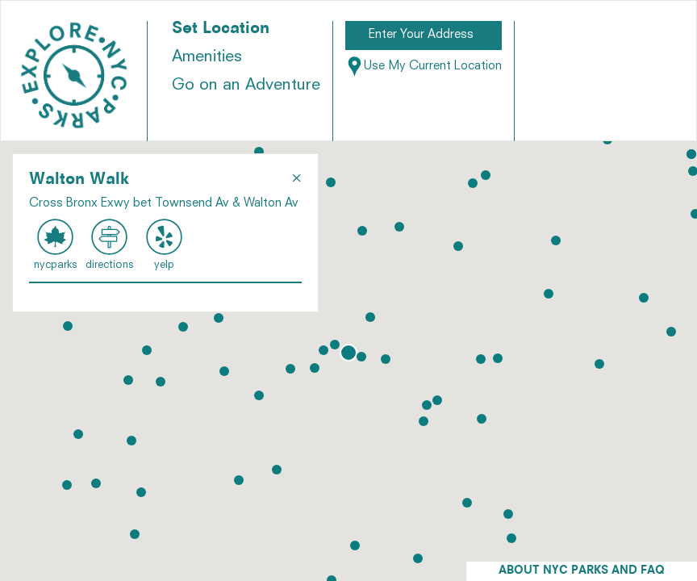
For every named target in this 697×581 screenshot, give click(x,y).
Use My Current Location (423, 66)
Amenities (207, 57)
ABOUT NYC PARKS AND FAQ (582, 571)
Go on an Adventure (246, 85)
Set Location (220, 29)
